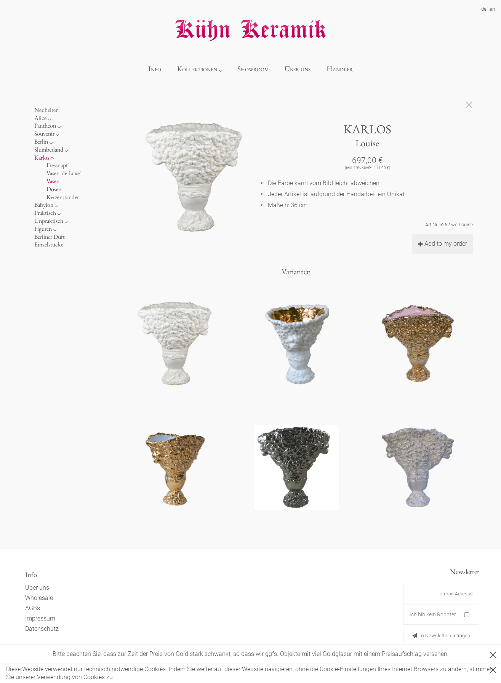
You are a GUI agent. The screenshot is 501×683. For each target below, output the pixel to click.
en (492, 9)
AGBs (32, 608)
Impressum (40, 618)
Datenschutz (42, 628)
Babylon (43, 205)
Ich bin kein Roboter (433, 614)
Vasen (52, 181)
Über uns (298, 69)
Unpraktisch (48, 221)
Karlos (41, 158)
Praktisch (45, 213)
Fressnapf (57, 165)
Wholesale (39, 597)
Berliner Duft (49, 237)
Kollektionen (197, 69)
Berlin (41, 142)
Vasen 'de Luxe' (63, 173)
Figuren (43, 229)
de (484, 9)
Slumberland (48, 150)
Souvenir (44, 134)
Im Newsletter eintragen (441, 635)
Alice (40, 118)
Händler (340, 69)
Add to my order (442, 243)
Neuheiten (46, 110)
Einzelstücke (48, 244)
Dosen (53, 189)
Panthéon (45, 126)
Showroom (253, 69)
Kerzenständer (62, 197)
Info (154, 69)
